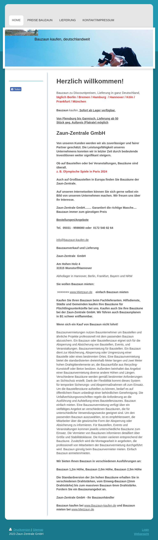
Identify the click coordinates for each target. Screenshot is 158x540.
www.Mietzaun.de (81, 292)
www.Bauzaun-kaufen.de (100, 505)
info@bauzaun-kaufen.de (72, 240)
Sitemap (38, 529)
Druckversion (20, 529)
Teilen (16, 89)
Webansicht (141, 533)
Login (145, 529)
